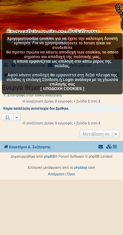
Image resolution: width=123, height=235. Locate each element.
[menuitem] (109, 147)
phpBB (49, 156)
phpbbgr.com (84, 167)
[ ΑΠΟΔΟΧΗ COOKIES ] (62, 88)
